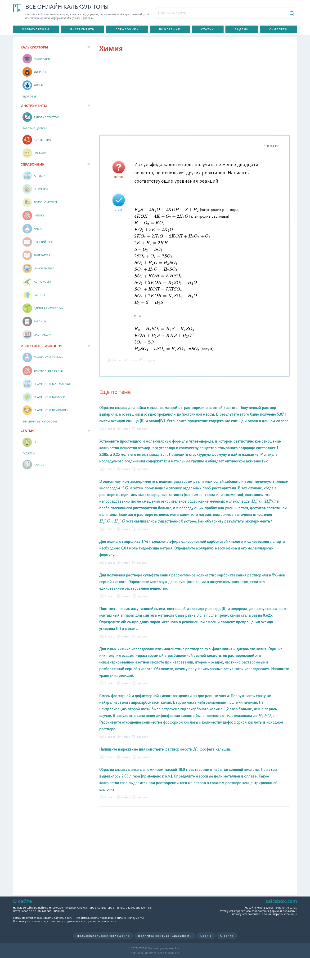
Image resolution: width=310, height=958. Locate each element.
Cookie (206, 935)
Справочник (127, 29)
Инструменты (82, 29)
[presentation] (166, 209)
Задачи (242, 29)
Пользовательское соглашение (103, 935)
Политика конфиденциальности (165, 935)
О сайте (226, 935)
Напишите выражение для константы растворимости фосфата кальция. (165, 749)
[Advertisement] (194, 94)
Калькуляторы (35, 29)
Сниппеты (278, 29)
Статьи (207, 29)
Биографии (170, 29)
